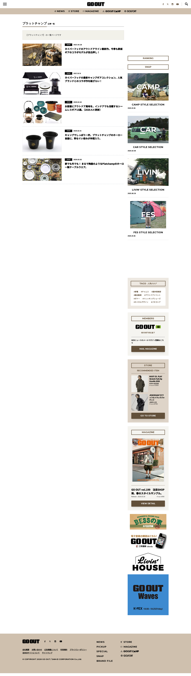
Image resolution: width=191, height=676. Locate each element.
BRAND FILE (104, 663)
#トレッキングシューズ (152, 301)
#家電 (136, 294)
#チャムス (145, 294)
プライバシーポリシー (78, 652)
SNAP (100, 659)
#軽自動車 (138, 298)
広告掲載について (51, 652)
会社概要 (25, 652)
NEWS (100, 644)
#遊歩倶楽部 (156, 294)
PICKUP (101, 649)
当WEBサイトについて (31, 655)
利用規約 (63, 652)
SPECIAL (102, 654)
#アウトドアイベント (152, 298)
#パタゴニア (156, 305)
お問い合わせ (37, 652)
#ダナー (137, 301)
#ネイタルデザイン (141, 305)
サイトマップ (47, 655)
